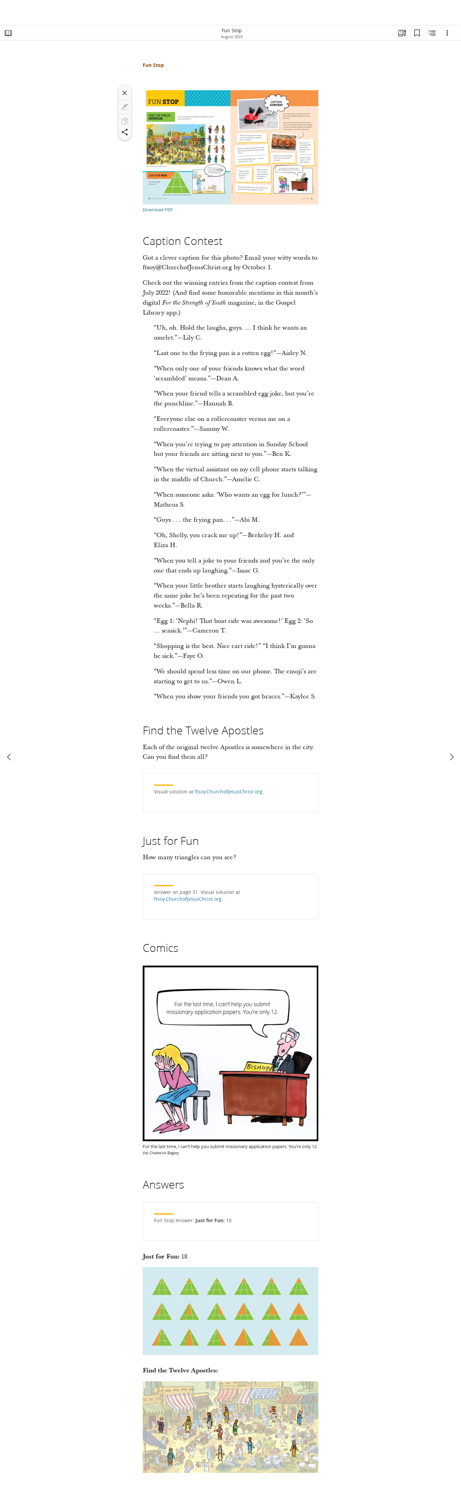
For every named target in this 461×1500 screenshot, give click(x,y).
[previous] (9, 757)
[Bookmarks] (417, 32)
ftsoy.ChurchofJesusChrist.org (228, 791)
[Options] (447, 32)
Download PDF (158, 209)
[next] (451, 757)
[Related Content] (432, 32)
